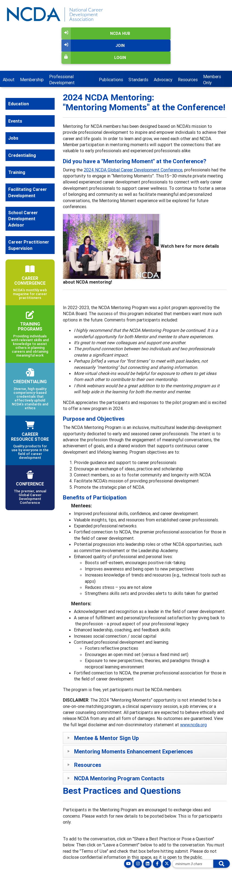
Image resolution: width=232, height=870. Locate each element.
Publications (111, 79)
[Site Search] (192, 864)
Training (16, 172)
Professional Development (62, 79)
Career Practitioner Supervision (28, 245)
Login (94, 58)
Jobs (13, 138)
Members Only (212, 79)
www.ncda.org (193, 724)
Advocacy (163, 79)
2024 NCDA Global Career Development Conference (133, 170)
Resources (188, 79)
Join (93, 45)
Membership (32, 79)
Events (15, 121)
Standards (138, 79)
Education (18, 103)
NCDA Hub (96, 33)
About (9, 79)
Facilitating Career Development (27, 192)
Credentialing (22, 155)
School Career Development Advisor (23, 219)
